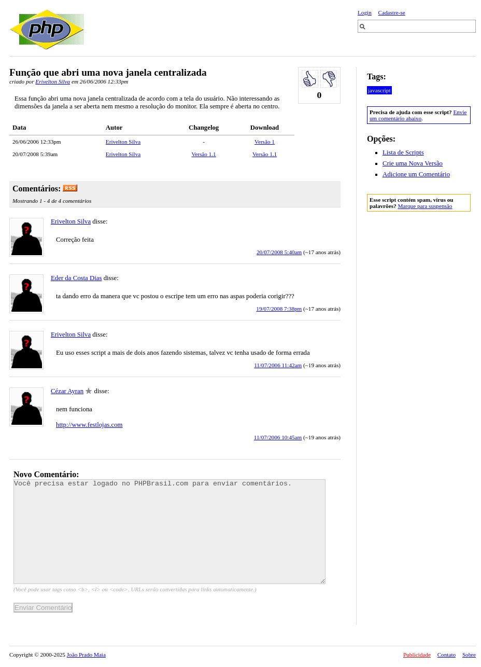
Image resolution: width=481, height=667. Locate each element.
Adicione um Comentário (416, 174)
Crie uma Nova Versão (413, 163)
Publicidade (417, 654)
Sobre (469, 654)
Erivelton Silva (52, 81)
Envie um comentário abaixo (418, 115)
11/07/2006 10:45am (278, 437)
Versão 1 (264, 141)
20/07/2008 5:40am (279, 252)
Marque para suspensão (425, 206)
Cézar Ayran (67, 391)
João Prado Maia (86, 654)
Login (365, 12)
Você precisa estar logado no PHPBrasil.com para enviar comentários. (169, 531)
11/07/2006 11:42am (278, 365)
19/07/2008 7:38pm (279, 308)
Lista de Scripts (403, 152)
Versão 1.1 (203, 154)
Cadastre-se (391, 12)
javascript (379, 90)
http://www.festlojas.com (89, 424)
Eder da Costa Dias (76, 278)
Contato (446, 654)
